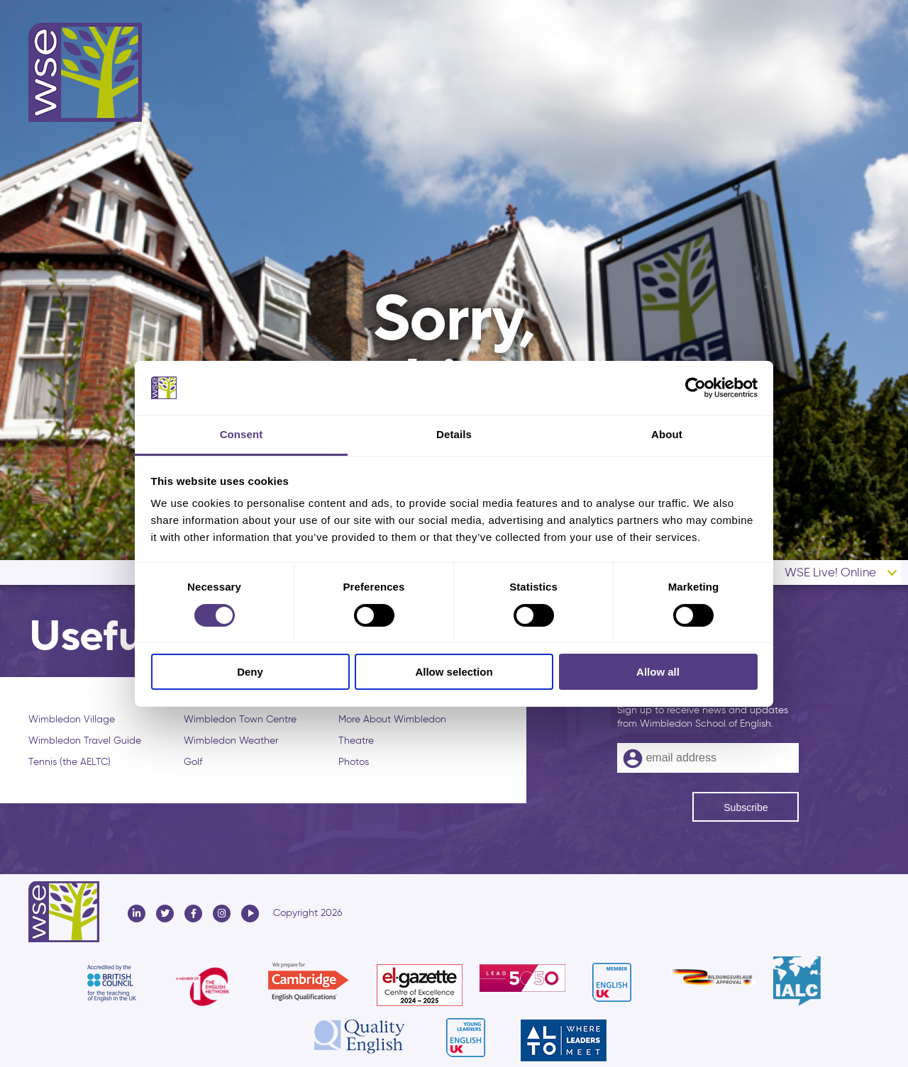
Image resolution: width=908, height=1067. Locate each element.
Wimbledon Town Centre (240, 719)
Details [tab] (454, 434)
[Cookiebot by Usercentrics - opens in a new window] (695, 387)
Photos (353, 762)
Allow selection (453, 672)
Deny (250, 672)
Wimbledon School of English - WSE (85, 72)
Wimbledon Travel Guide (84, 740)
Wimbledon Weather (231, 740)
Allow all (658, 672)
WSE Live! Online (830, 572)
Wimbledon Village (71, 719)
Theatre (356, 740)
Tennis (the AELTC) (69, 762)
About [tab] (666, 434)
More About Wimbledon (392, 719)
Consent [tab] (241, 434)
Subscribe (746, 807)
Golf (193, 762)
